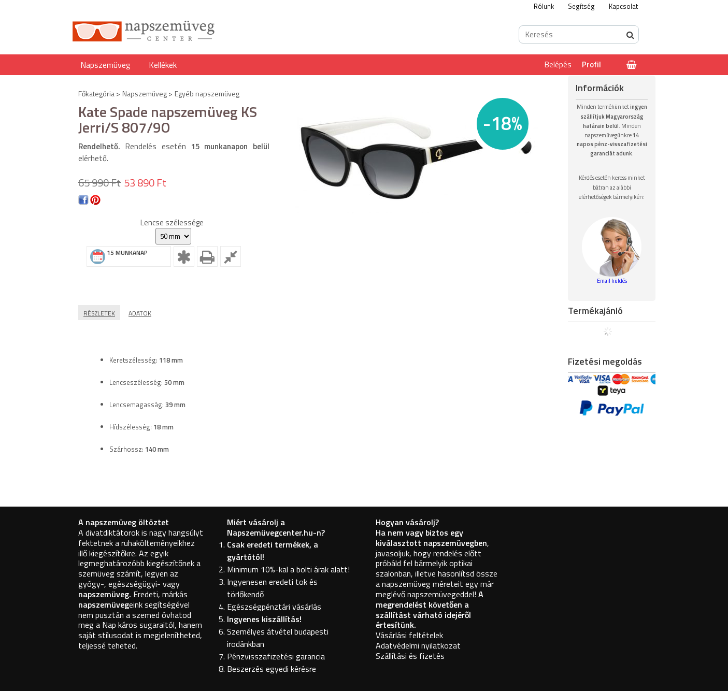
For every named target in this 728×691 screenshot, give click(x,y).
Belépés (558, 64)
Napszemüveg (105, 65)
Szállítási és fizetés (410, 656)
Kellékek (163, 65)
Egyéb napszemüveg (207, 93)
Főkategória (96, 93)
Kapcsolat (623, 6)
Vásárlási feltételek (409, 635)
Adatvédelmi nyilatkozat (418, 645)
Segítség (581, 6)
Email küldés (612, 281)
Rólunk (544, 6)
